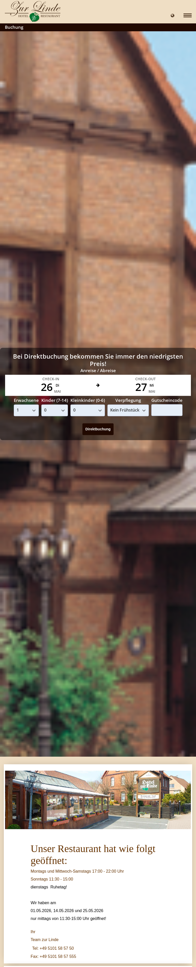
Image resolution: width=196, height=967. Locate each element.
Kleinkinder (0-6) (87, 400)
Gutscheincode (166, 400)
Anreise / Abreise (98, 371)
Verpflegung (128, 400)
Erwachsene (26, 400)
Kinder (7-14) (54, 400)
